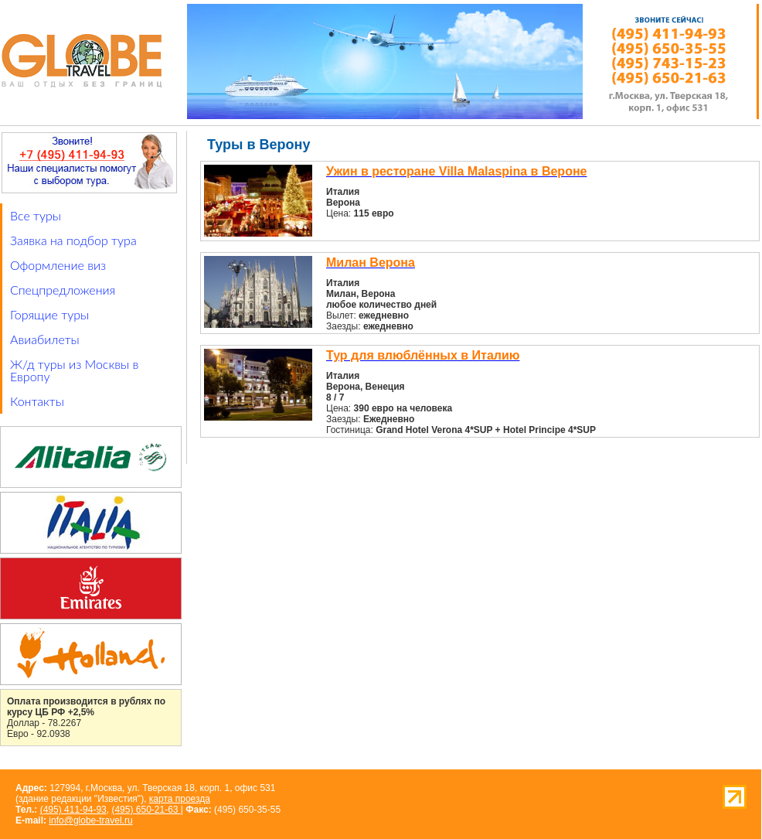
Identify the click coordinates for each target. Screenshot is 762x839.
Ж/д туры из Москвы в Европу (74, 370)
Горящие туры (49, 314)
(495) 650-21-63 (145, 809)
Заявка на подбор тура (73, 240)
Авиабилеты (45, 339)
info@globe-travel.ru (90, 820)
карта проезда (179, 798)
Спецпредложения (62, 289)
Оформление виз (58, 264)
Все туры (35, 215)
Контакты (37, 401)
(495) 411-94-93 (73, 809)
